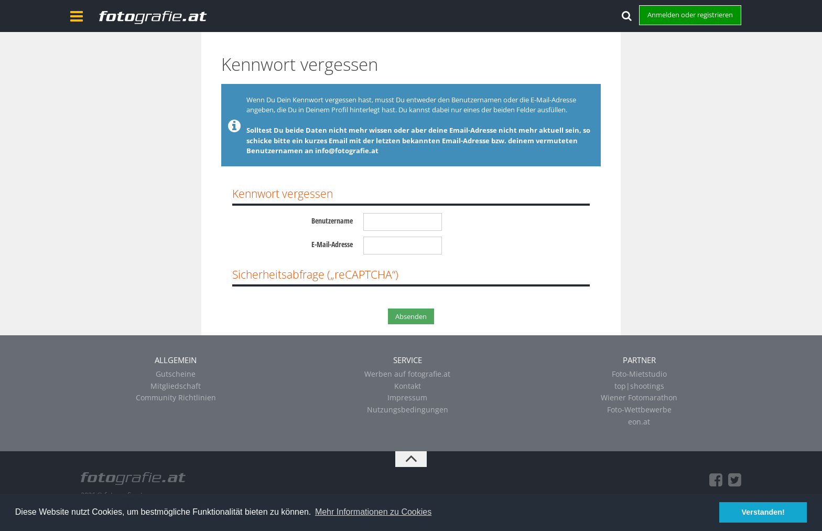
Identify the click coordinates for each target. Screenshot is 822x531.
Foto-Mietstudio (639, 374)
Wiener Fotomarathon (639, 397)
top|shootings (639, 386)
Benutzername (332, 221)
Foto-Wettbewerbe (639, 410)
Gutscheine (176, 374)
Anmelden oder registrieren (690, 14)
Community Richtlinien (176, 397)
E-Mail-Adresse (332, 244)
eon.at (639, 422)
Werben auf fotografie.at (407, 374)
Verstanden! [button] (763, 512)
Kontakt (407, 386)
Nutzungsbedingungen (407, 410)
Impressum (407, 397)
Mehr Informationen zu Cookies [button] (373, 511)
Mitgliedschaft (175, 386)
